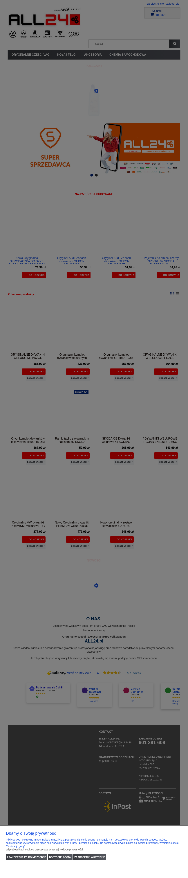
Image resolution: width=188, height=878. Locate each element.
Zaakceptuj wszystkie (89, 857)
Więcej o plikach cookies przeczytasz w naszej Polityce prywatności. (45, 849)
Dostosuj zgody (60, 857)
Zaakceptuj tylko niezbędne (26, 857)
